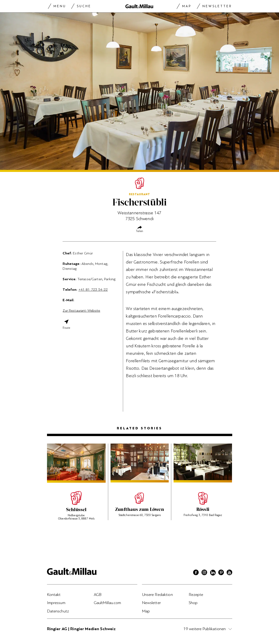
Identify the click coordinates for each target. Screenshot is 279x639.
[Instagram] (204, 573)
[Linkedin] (212, 573)
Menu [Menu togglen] (60, 6)
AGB (97, 594)
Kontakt (54, 594)
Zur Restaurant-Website (81, 310)
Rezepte (196, 594)
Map (186, 6)
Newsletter (217, 6)
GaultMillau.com (107, 602)
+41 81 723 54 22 (93, 289)
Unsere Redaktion (157, 594)
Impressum (56, 602)
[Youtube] (229, 573)
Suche (84, 6)
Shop (193, 602)
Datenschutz (58, 611)
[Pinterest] (221, 573)
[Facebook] (196, 573)
